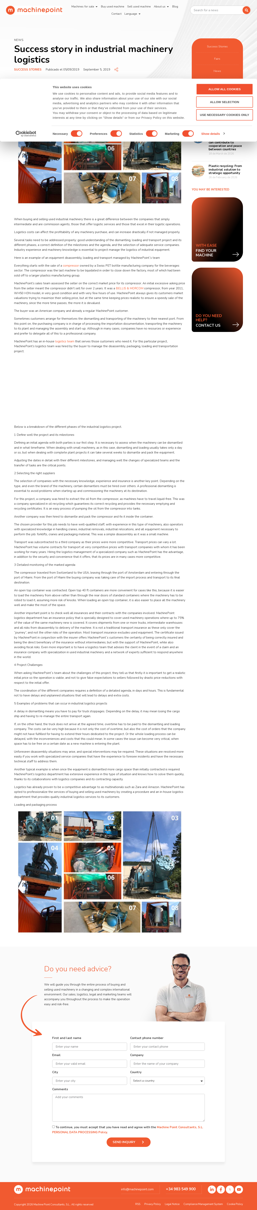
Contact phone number (146, 1038)
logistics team (64, 341)
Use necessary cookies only (223, 36)
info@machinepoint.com (137, 1189)
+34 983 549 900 (181, 1189)
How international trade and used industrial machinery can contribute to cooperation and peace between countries (225, 140)
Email (56, 1055)
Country (136, 1072)
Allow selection (223, 23)
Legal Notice (172, 1204)
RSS (137, 1204)
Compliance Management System (203, 1204)
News (217, 71)
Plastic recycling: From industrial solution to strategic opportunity (225, 169)
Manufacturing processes (217, 83)
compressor (71, 266)
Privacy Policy (152, 1204)
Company (137, 1055)
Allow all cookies (223, 10)
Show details (210, 55)
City (55, 1072)
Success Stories (28, 70)
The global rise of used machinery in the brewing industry (226, 111)
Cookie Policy (235, 1204)
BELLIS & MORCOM (129, 288)
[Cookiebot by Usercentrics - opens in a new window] (26, 55)
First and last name (66, 1038)
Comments (60, 1089)
